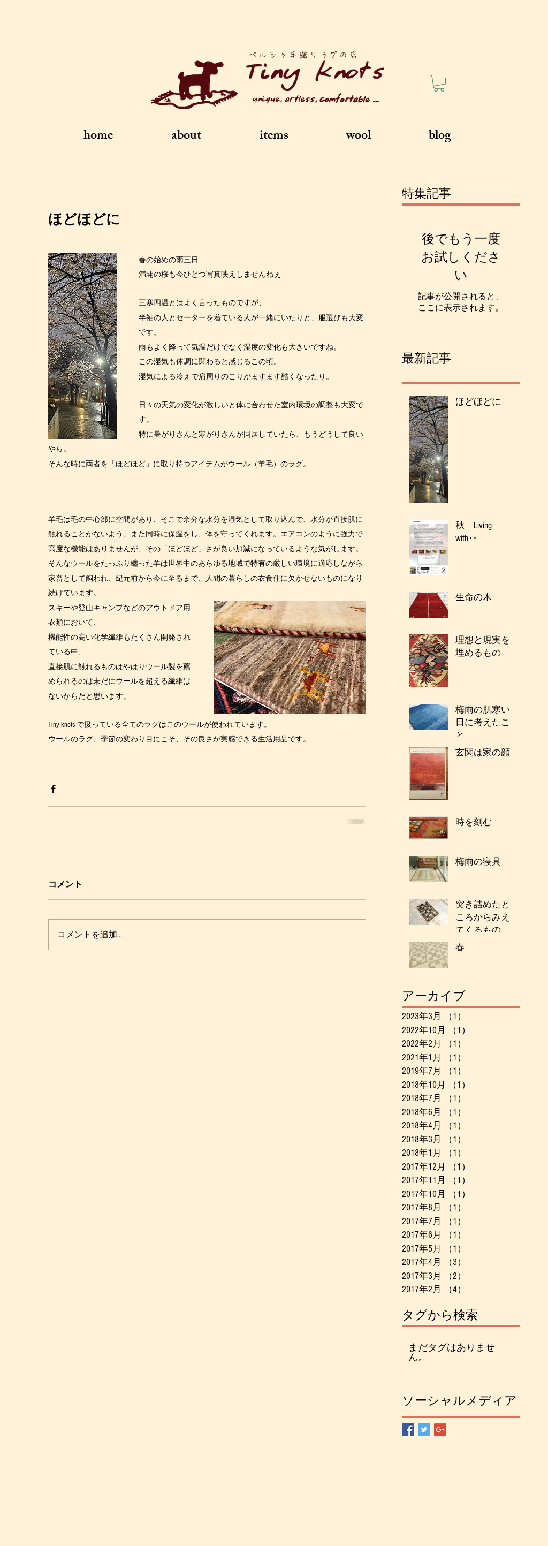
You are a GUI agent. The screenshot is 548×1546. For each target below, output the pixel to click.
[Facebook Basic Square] (408, 1429)
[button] (439, 83)
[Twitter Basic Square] (424, 1429)
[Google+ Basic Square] (440, 1429)
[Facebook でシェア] (53, 789)
